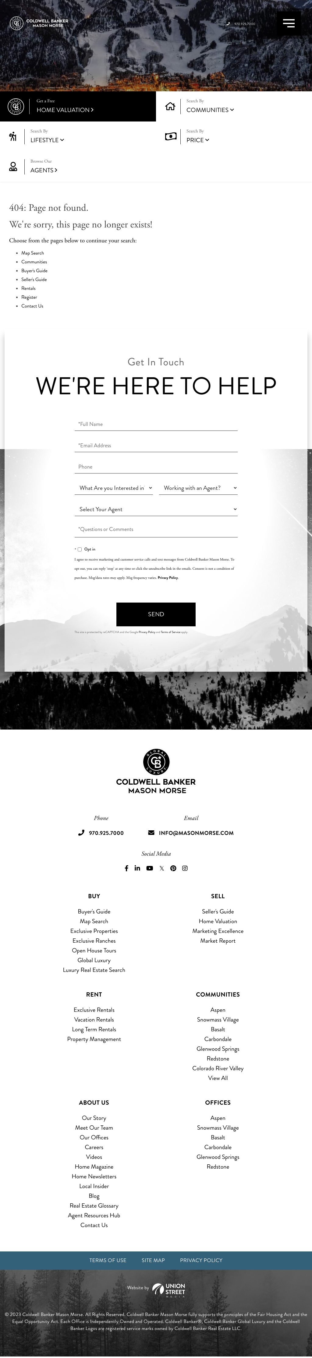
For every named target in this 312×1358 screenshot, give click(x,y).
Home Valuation (92, 106)
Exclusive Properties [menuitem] (94, 931)
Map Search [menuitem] (94, 921)
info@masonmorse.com (198, 833)
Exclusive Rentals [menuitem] (94, 1009)
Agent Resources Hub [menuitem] (94, 1215)
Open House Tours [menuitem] (94, 950)
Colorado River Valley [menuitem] (218, 1068)
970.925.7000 (224, 30)
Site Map (153, 1261)
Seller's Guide (34, 279)
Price (195, 140)
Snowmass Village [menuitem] (218, 1019)
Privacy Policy (168, 577)
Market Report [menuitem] (218, 940)
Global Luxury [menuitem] (94, 960)
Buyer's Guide (34, 270)
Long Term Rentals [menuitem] (94, 1029)
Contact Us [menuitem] (94, 1225)
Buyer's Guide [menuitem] (94, 911)
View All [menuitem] (218, 1078)
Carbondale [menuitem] (218, 1039)
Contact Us (32, 306)
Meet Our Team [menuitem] (94, 1127)
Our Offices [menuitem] (94, 1137)
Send (156, 614)
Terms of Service (170, 632)
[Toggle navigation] (282, 30)
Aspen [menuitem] (218, 1009)
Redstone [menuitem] (218, 1058)
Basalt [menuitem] (218, 1029)
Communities (207, 110)
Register (29, 297)
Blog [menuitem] (94, 1195)
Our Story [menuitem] (94, 1117)
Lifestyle (44, 140)
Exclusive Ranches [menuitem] (94, 940)
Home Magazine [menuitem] (94, 1166)
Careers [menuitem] (94, 1147)
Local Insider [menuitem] (94, 1186)
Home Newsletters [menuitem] (94, 1176)
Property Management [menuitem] (94, 1039)
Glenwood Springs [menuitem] (218, 1048)
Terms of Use (102, 1261)
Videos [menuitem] (94, 1156)
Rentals (28, 288)
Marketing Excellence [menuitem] (217, 931)
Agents (88, 167)
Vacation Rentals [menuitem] (94, 1019)
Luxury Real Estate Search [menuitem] (94, 970)
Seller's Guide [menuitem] (218, 911)
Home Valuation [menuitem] (218, 921)
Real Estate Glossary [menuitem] (93, 1205)
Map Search (32, 253)
